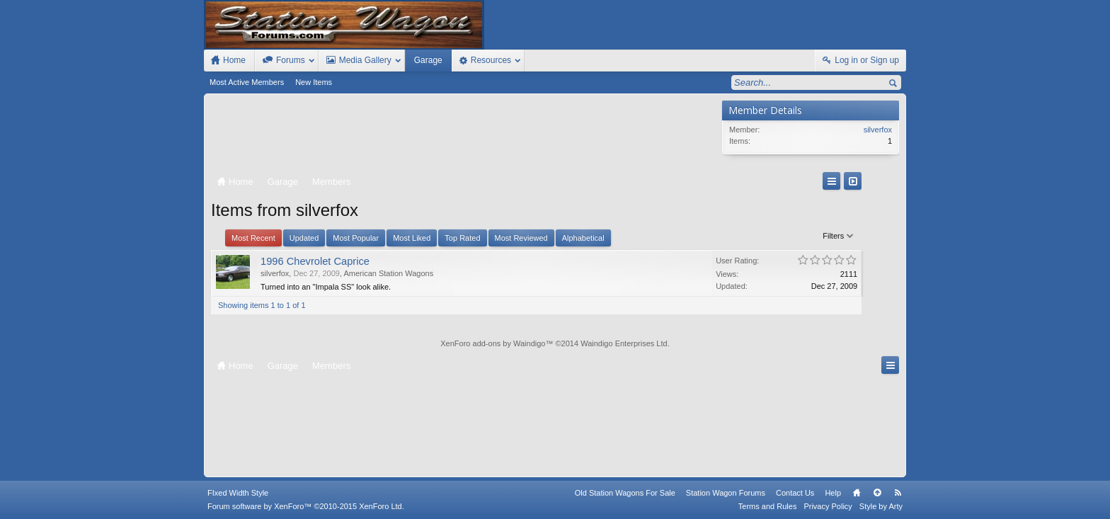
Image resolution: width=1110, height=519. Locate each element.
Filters (692, 236)
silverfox (275, 273)
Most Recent (253, 238)
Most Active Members (247, 82)
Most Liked (411, 238)
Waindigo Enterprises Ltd (624, 343)
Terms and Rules (767, 506)
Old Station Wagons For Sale (625, 493)
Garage (428, 60)
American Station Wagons (388, 273)
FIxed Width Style (237, 493)
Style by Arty (881, 506)
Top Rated (462, 238)
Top (877, 493)
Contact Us (795, 493)
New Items (313, 82)
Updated (304, 238)
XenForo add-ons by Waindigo (492, 343)
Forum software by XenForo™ (305, 506)
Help (833, 493)
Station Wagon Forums (725, 493)
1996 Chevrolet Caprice (315, 261)
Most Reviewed (521, 238)
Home (857, 493)
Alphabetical (583, 238)
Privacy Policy (827, 506)
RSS (898, 493)
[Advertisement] (463, 136)
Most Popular (356, 238)
